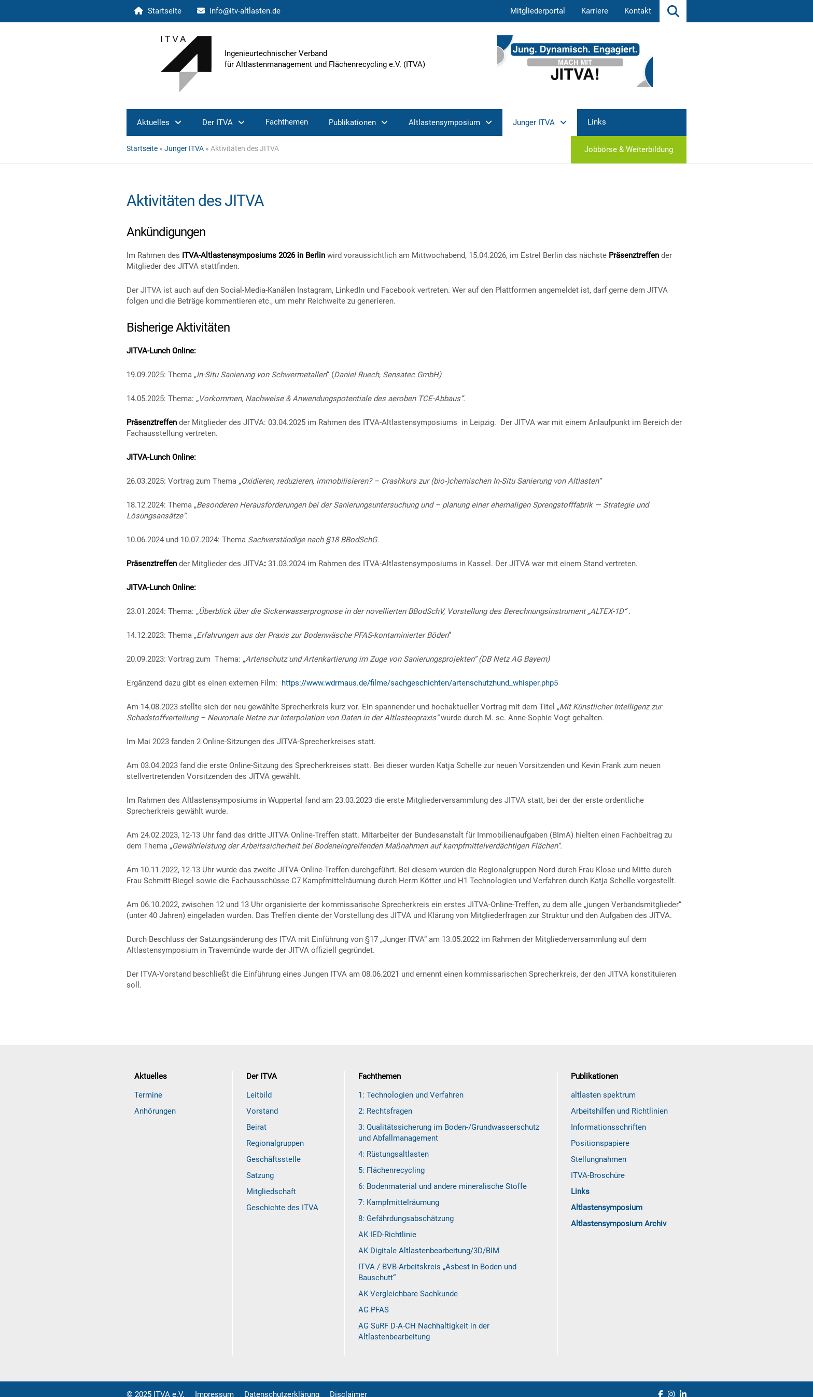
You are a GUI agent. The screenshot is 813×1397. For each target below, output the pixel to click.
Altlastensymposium (444, 122)
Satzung (260, 1175)
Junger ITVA (534, 122)
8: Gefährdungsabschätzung (406, 1218)
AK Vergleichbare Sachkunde (408, 1293)
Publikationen (352, 122)
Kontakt (637, 11)
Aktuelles (153, 122)
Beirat (256, 1127)
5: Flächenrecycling (391, 1170)
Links (596, 122)
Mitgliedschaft (271, 1191)
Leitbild (259, 1095)
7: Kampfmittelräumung (398, 1202)
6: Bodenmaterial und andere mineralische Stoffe (442, 1186)
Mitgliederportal (537, 11)
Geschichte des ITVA (282, 1207)
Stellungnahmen (598, 1159)
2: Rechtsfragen (385, 1111)
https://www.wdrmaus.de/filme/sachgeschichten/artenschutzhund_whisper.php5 (420, 683)
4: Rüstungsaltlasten (393, 1154)
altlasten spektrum (603, 1095)
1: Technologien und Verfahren (411, 1095)
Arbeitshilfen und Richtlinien (619, 1111)
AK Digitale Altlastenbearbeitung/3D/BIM (428, 1250)
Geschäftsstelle (273, 1159)
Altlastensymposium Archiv (618, 1223)
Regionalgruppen (275, 1143)
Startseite (157, 11)
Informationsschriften (608, 1127)
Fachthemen (286, 122)
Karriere (594, 11)
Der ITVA (217, 122)
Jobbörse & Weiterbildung (628, 149)
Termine (148, 1095)
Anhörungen (155, 1111)
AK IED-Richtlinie (387, 1234)
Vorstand (262, 1111)
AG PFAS (373, 1309)
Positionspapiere (600, 1143)
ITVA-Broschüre (598, 1175)
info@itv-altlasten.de (239, 11)
